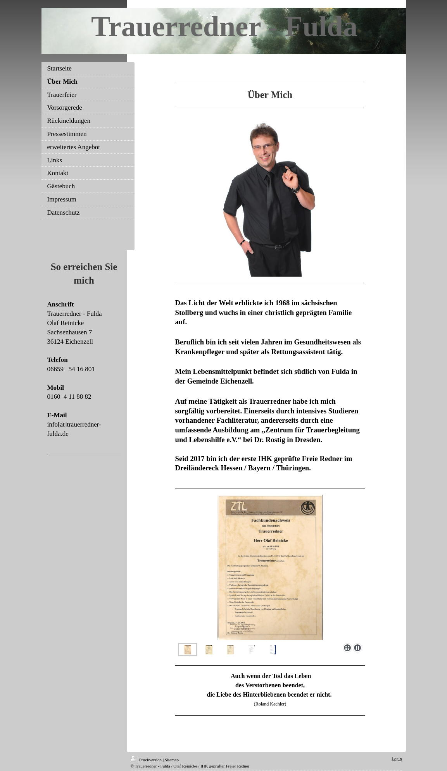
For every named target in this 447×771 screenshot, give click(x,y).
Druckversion (147, 759)
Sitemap (172, 759)
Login (397, 758)
